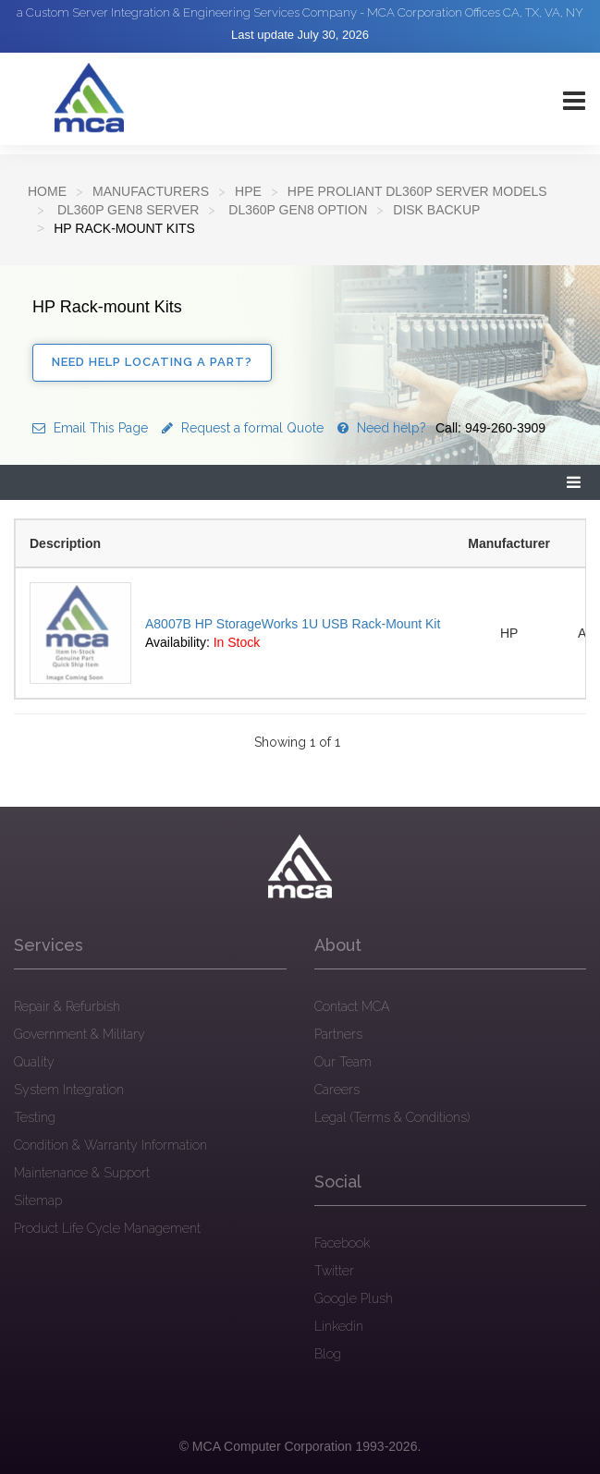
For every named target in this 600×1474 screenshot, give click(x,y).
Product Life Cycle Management (107, 1228)
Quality (34, 1061)
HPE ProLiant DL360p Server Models (417, 191)
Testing (34, 1117)
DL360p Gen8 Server (126, 209)
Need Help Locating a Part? (152, 362)
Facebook (342, 1243)
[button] (574, 483)
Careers (337, 1089)
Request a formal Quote (243, 427)
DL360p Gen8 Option (296, 209)
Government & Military (79, 1034)
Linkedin (338, 1326)
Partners (338, 1034)
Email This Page (90, 427)
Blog (327, 1353)
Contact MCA (351, 1006)
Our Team (343, 1061)
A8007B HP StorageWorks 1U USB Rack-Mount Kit (292, 623)
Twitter (334, 1270)
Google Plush (353, 1298)
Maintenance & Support (82, 1172)
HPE (248, 191)
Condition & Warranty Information (110, 1145)
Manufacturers (150, 191)
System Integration (69, 1089)
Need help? (441, 427)
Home (47, 191)
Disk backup (436, 209)
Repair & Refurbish (67, 1006)
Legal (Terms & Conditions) (392, 1117)
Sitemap (38, 1200)
